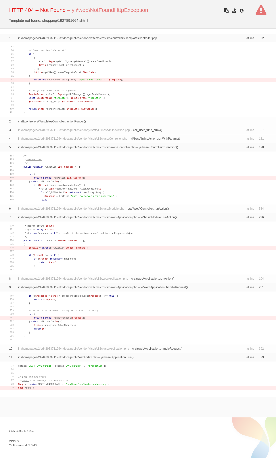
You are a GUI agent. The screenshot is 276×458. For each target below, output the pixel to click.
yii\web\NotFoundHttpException (110, 10)
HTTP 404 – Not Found (37, 10)
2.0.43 (32, 445)
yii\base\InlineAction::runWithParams (154, 138)
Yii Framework (18, 445)
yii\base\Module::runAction (158, 217)
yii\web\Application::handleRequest (163, 287)
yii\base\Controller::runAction (157, 147)
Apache (14, 440)
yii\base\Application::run (116, 357)
